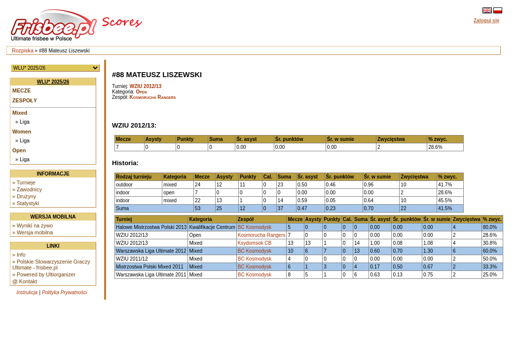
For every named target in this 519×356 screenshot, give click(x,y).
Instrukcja (26, 292)
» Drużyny (24, 196)
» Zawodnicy (27, 189)
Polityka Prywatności (64, 292)
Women (21, 131)
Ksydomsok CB (254, 243)
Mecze (21, 90)
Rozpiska (23, 50)
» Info (19, 255)
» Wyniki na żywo (32, 225)
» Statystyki (25, 203)
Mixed (19, 113)
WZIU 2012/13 (145, 86)
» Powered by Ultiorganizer (43, 274)
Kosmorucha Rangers (153, 97)
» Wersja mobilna (32, 232)
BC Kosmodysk (254, 227)
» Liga (22, 122)
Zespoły (24, 100)
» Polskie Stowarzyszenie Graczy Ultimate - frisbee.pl (51, 264)
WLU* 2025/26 (53, 82)
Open (19, 150)
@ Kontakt (24, 281)
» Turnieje (24, 182)
